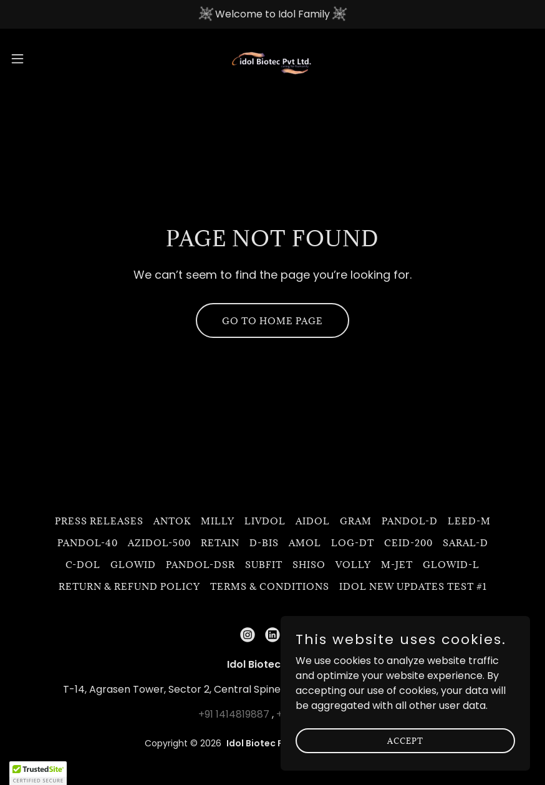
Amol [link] (305, 543)
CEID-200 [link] (408, 543)
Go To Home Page (272, 321)
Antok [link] (172, 521)
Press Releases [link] (99, 521)
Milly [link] (217, 521)
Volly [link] (353, 565)
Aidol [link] (313, 521)
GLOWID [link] (133, 565)
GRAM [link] (356, 521)
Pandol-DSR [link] (200, 565)
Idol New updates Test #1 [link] (413, 586)
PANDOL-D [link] (410, 521)
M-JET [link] (397, 565)
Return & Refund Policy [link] (129, 586)
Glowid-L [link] (451, 565)
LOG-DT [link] (352, 543)
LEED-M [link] (469, 521)
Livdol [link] (265, 521)
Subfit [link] (263, 565)
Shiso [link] (309, 565)
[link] (272, 59)
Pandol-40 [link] (87, 543)
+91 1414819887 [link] (233, 714)
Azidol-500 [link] (159, 543)
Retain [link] (220, 543)
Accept (405, 740)
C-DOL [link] (82, 565)
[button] (45, 58)
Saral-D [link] (465, 543)
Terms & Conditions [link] (269, 586)
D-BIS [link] (264, 543)
